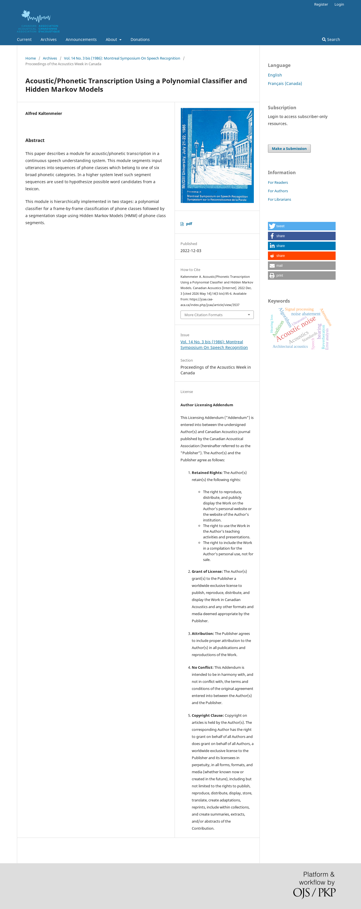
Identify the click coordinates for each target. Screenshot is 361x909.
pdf (189, 223)
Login (339, 4)
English (275, 75)
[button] (302, 226)
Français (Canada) (285, 83)
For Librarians (279, 199)
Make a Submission (289, 148)
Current (24, 39)
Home (30, 58)
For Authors (278, 190)
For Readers (278, 182)
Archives (49, 39)
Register (321, 4)
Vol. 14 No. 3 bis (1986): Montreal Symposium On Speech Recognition (122, 58)
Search (331, 39)
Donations (140, 39)
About (112, 39)
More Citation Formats (203, 314)
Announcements (81, 39)
